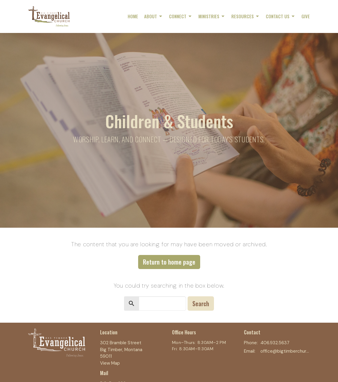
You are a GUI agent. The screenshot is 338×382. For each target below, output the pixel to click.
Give (305, 16)
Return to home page (169, 261)
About (153, 16)
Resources (245, 16)
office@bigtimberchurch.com (285, 351)
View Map (110, 363)
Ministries (211, 16)
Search (200, 303)
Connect (180, 16)
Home (133, 16)
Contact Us (280, 16)
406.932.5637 (274, 343)
